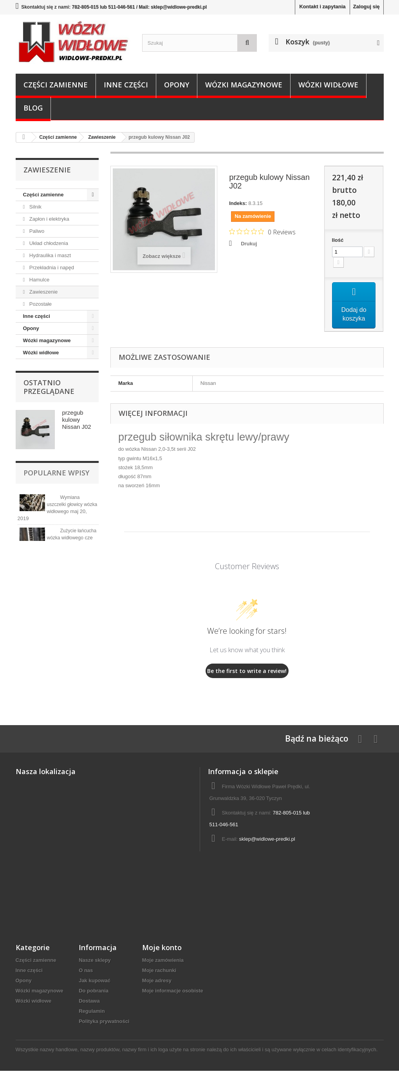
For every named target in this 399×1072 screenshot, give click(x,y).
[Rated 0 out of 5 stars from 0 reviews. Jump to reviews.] (262, 232)
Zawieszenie (43, 292)
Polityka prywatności (104, 1022)
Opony (176, 84)
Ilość (338, 240)
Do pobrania (93, 992)
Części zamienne (55, 84)
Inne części (126, 84)
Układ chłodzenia (48, 243)
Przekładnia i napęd (51, 267)
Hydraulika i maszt (49, 255)
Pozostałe (40, 304)
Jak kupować (94, 982)
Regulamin (92, 1012)
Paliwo (36, 231)
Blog (33, 107)
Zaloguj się (366, 6)
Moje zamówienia (163, 961)
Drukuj (249, 244)
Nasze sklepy (95, 961)
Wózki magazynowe (243, 84)
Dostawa (89, 1002)
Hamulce (38, 280)
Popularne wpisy (56, 472)
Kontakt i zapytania (322, 6)
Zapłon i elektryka (48, 219)
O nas (86, 971)
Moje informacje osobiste (172, 992)
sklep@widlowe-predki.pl (267, 840)
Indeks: (238, 203)
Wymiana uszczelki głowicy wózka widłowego (72, 504)
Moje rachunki (159, 971)
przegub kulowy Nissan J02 (76, 419)
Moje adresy (157, 982)
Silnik (35, 207)
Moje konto (162, 948)
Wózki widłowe (328, 84)
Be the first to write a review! (247, 671)
